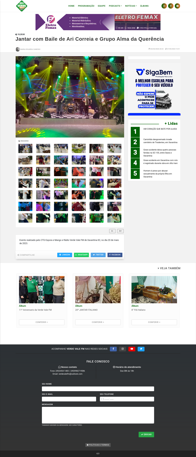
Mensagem (47, 404)
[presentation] (61, 435)
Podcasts (114, 6)
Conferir (42, 322)
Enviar (146, 434)
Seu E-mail (47, 394)
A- (112, 231)
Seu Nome (47, 384)
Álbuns (144, 6)
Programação (86, 6)
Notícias (130, 6)
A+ (120, 231)
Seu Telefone (107, 394)
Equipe (101, 6)
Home (71, 6)
